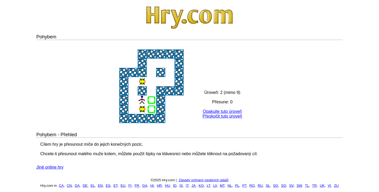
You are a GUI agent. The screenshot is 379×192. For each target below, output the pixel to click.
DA (77, 186)
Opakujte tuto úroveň (222, 111)
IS (181, 186)
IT (187, 186)
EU (123, 186)
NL (229, 186)
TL (307, 186)
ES (108, 186)
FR (136, 186)
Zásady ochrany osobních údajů (203, 180)
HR (159, 186)
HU (167, 186)
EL (93, 186)
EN (100, 186)
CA (61, 186)
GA (144, 186)
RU (260, 186)
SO (275, 186)
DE (85, 186)
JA (194, 186)
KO (201, 186)
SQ (283, 186)
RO (252, 186)
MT (222, 186)
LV (215, 186)
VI (329, 186)
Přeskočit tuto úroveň (222, 116)
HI (152, 186)
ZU (336, 186)
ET (115, 186)
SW (299, 186)
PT (244, 186)
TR (314, 186)
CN (69, 186)
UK (322, 186)
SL (268, 186)
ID (174, 186)
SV (291, 186)
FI (130, 186)
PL (237, 186)
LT (208, 186)
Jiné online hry (49, 167)
